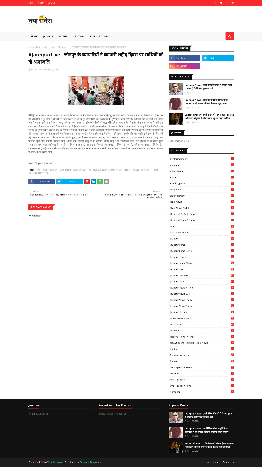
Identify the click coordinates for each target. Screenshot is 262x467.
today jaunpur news (202, 367)
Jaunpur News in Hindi (119, 169)
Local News (202, 324)
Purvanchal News (141, 169)
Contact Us (228, 462)
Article (202, 177)
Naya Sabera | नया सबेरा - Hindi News (202, 342)
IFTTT (202, 226)
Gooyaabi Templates (90, 462)
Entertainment (202, 195)
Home (31, 2)
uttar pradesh (202, 379)
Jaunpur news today (202, 299)
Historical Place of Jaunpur (202, 220)
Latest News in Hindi (202, 318)
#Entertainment (202, 158)
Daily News (202, 189)
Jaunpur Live (65, 169)
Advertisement (202, 171)
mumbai (202, 330)
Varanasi (202, 391)
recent (155, 169)
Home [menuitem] (34, 36)
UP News (202, 373)
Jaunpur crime (202, 244)
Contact (51, 2)
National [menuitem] (79, 36)
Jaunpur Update (202, 312)
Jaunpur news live (202, 293)
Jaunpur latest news (202, 263)
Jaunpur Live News (82, 169)
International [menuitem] (99, 36)
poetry (202, 349)
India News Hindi (202, 232)
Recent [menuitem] (63, 36)
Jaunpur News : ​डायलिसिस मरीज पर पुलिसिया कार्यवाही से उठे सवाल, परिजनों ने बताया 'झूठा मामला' (207, 101)
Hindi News (41, 169)
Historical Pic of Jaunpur (202, 214)
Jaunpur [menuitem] (48, 36)
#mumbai (202, 165)
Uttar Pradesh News (46, 47)
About (41, 2)
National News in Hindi (202, 336)
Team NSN (36, 69)
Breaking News (202, 183)
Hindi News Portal (202, 208)
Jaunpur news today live (202, 306)
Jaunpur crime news (202, 250)
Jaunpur (53, 169)
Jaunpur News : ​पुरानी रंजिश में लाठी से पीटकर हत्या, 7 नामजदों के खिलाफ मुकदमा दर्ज (208, 86)
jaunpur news (100, 169)
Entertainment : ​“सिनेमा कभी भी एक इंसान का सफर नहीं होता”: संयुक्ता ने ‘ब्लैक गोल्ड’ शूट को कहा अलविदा (209, 116)
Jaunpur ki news (202, 257)
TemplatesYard (55, 462)
